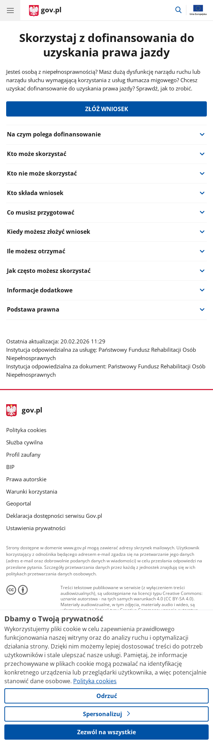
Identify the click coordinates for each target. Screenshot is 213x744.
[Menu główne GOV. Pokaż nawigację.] (10, 10)
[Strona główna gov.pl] (45, 11)
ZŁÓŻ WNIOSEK (106, 109)
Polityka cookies (26, 430)
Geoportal (18, 503)
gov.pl (24, 410)
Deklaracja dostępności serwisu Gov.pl (54, 516)
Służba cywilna (24, 442)
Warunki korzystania (31, 491)
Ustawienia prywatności (36, 528)
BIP (10, 467)
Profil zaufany (23, 454)
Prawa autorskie (26, 479)
